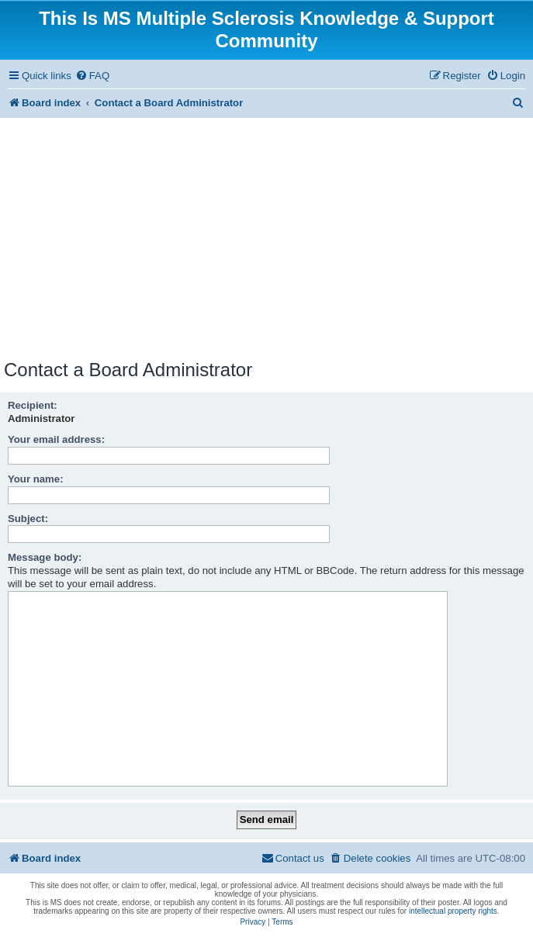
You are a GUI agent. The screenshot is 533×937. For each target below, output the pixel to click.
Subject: (28, 518)
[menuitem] (92, 75)
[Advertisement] (266, 241)
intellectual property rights (453, 911)
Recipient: (32, 405)
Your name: (36, 479)
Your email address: (56, 439)
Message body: (44, 557)
